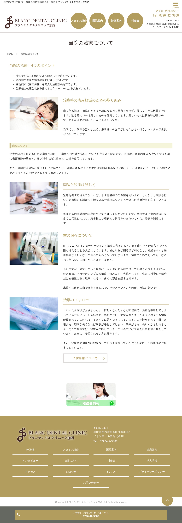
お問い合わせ (91, 482)
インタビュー (30, 460)
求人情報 (152, 460)
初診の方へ (70, 460)
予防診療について (85, 358)
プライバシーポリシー (152, 471)
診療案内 (152, 449)
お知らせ (71, 471)
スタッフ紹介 (71, 449)
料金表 (111, 460)
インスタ (111, 471)
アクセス (30, 471)
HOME (10, 54)
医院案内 (111, 449)
